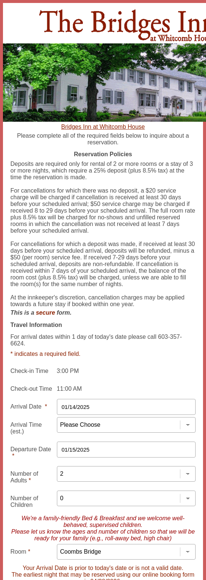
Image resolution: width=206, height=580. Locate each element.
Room (20, 551)
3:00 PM (68, 371)
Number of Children (24, 501)
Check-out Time (31, 389)
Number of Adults (24, 477)
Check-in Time (29, 371)
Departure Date (30, 452)
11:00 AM (69, 389)
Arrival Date (28, 406)
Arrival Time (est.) (26, 428)
